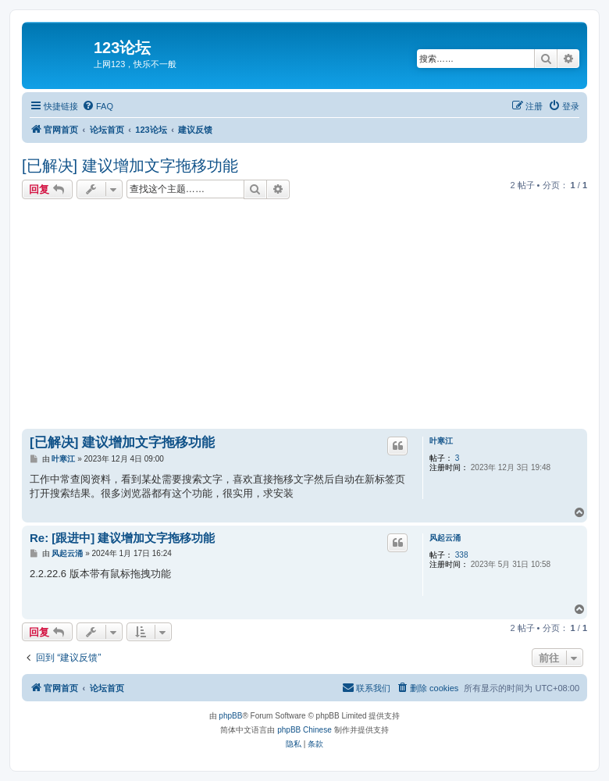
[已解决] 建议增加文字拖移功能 (130, 165)
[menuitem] (97, 106)
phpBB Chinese (304, 730)
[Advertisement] (315, 316)
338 (461, 555)
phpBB (230, 715)
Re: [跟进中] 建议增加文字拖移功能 (122, 537)
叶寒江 (441, 441)
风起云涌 (445, 537)
